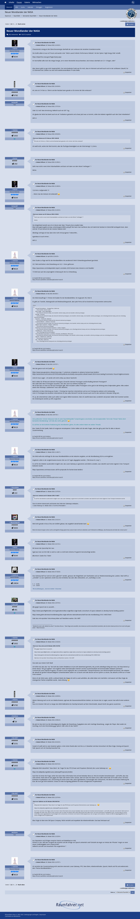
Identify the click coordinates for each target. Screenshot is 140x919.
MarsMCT (15, 738)
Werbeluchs (17, 916)
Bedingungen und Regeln (31, 914)
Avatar (15, 158)
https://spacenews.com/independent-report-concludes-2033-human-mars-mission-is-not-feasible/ (63, 268)
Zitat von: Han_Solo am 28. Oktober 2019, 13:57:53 (46, 646)
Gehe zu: (113, 892)
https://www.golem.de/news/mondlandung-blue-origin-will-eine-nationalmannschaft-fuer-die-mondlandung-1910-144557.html (71, 615)
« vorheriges (124, 21)
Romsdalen (15, 487)
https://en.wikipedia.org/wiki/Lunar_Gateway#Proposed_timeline (52, 772)
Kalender (30, 7)
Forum (19, 2)
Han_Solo (15, 604)
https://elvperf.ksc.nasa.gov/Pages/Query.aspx (46, 57)
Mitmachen (36, 2)
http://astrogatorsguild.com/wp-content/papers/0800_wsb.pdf (51, 227)
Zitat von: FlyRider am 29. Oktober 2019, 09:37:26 (46, 801)
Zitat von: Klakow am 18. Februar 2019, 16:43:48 (46, 138)
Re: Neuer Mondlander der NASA (45, 42)
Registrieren (49, 7)
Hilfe (16, 7)
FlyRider (15, 130)
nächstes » (131, 21)
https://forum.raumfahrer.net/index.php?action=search (47, 279)
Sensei (15, 48)
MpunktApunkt (15, 522)
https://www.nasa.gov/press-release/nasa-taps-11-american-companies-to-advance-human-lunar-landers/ (65, 372)
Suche (23, 7)
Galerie (27, 2)
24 (16, 24)
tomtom (15, 261)
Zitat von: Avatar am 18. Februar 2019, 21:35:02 (45, 214)
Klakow (15, 89)
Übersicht (9, 7)
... (15, 24)
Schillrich (15, 575)
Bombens (15, 716)
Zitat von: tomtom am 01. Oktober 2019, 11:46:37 (46, 495)
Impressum (43, 914)
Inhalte (11, 2)
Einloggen (39, 7)
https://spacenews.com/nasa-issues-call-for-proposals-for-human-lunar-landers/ (57, 469)
